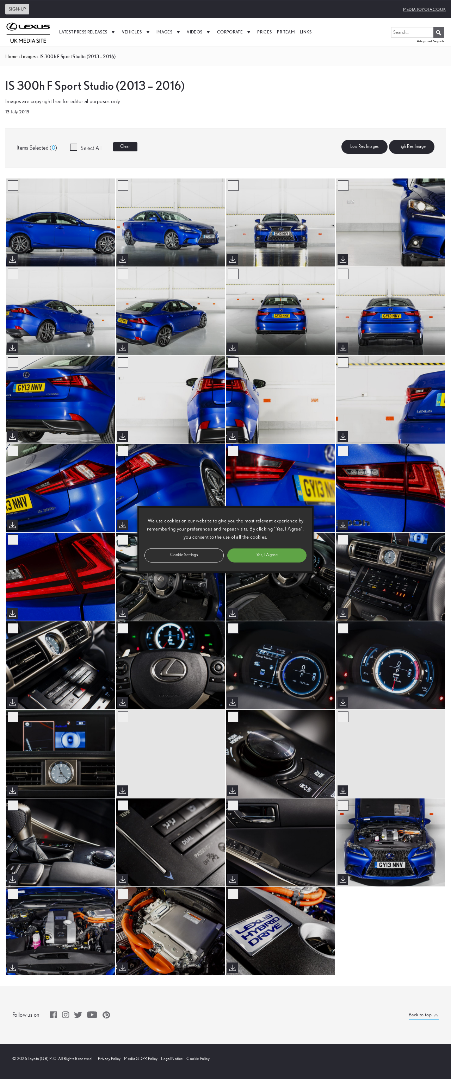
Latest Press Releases (88, 32)
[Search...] (417, 32)
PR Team (285, 32)
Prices (264, 32)
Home (11, 56)
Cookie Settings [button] (184, 555)
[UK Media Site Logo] (28, 32)
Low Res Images (364, 146)
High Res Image (411, 146)
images (28, 56)
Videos (199, 32)
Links (306, 32)
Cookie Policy (198, 1058)
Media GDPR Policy (140, 1058)
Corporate (234, 32)
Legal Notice (172, 1058)
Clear (125, 146)
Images (168, 32)
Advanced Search (430, 41)
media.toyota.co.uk (424, 9)
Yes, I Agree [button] (267, 555)
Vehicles (136, 32)
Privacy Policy (109, 1058)
